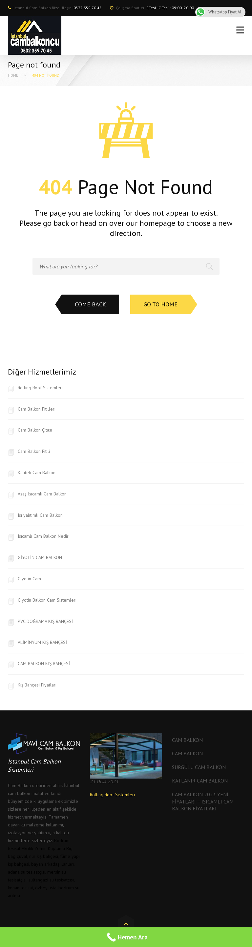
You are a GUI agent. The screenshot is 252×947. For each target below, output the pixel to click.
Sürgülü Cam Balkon (199, 767)
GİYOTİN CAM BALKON (40, 557)
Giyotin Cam (29, 579)
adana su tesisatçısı (26, 872)
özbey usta (45, 888)
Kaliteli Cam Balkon (36, 472)
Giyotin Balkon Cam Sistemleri (47, 600)
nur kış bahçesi (43, 856)
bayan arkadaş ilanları (52, 864)
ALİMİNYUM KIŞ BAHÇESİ (42, 642)
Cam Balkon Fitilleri (36, 409)
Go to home (160, 304)
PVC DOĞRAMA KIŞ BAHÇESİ (45, 621)
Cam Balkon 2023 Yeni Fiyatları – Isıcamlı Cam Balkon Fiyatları (203, 801)
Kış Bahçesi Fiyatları (37, 685)
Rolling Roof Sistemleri (40, 388)
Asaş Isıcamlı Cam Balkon (42, 494)
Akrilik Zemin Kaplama (43, 848)
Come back (90, 304)
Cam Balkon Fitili (34, 451)
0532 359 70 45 (88, 7)
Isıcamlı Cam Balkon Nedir (43, 536)
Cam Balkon (187, 740)
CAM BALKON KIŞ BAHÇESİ (44, 664)
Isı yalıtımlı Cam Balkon (40, 515)
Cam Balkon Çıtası (35, 430)
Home (13, 75)
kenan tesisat (20, 888)
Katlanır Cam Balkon (200, 780)
